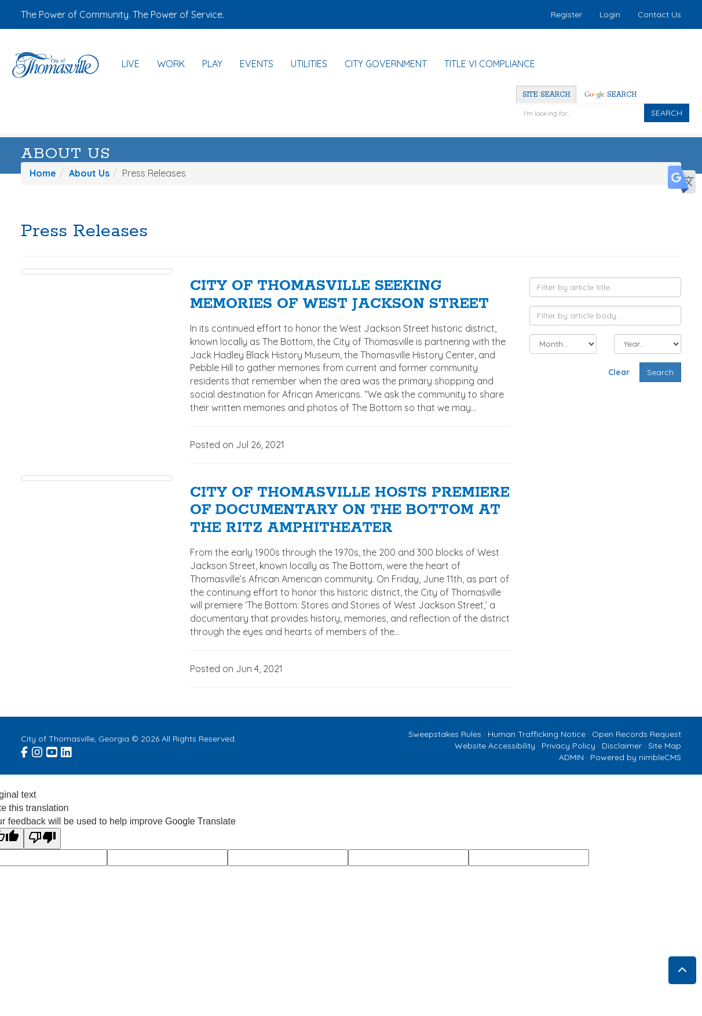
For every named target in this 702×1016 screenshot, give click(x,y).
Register (566, 14)
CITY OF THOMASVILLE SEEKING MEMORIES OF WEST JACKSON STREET (339, 295)
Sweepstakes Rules (444, 734)
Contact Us (659, 14)
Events (256, 63)
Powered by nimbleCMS (635, 757)
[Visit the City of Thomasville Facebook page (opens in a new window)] (25, 750)
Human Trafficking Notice (537, 734)
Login (609, 14)
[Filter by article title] (605, 287)
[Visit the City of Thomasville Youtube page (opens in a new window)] (52, 750)
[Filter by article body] (605, 315)
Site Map (664, 745)
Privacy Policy (568, 745)
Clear (619, 372)
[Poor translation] (42, 838)
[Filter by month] (563, 344)
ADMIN (571, 757)
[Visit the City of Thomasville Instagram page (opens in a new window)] (38, 750)
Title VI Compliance (489, 63)
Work (171, 63)
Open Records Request (636, 734)
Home (43, 173)
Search (610, 94)
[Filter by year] (647, 344)
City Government (386, 63)
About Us (66, 154)
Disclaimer (622, 745)
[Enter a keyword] (580, 113)
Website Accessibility (495, 745)
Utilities (309, 63)
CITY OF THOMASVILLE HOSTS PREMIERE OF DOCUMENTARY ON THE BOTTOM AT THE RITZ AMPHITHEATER (350, 510)
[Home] (61, 65)
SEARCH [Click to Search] (666, 113)
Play (212, 63)
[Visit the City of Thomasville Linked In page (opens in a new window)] (67, 750)
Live (131, 63)
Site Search (546, 94)
